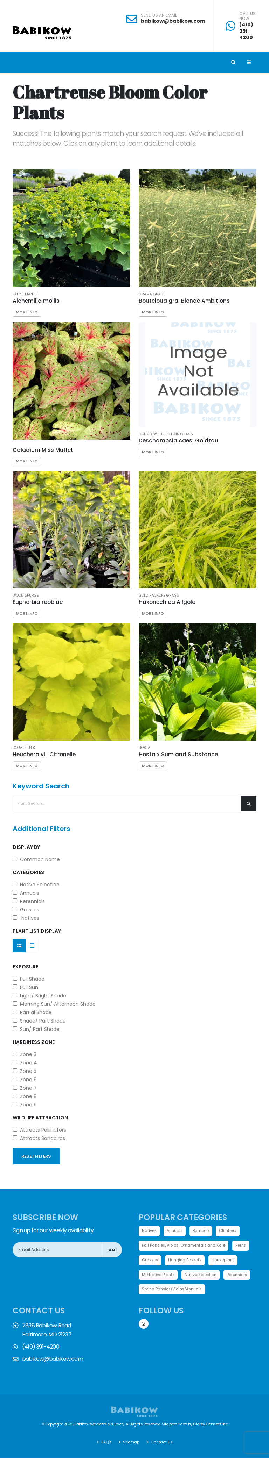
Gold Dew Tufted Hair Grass (166, 434)
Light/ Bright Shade (39, 995)
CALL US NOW (247, 16)
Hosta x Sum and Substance (178, 754)
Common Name (36, 859)
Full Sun (25, 987)
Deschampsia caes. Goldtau (178, 440)
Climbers (230, 1231)
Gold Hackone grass (159, 595)
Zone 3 (24, 1054)
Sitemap (130, 1442)
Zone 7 (25, 1087)
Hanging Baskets (186, 1260)
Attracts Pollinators (39, 1129)
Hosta (144, 748)
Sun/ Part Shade (36, 1029)
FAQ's (105, 1442)
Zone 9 (25, 1104)
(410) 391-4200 (246, 31)
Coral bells (24, 748)
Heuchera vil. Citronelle (44, 754)
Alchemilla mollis (36, 300)
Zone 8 (25, 1096)
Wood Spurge (26, 595)
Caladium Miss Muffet (43, 450)
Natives (26, 918)
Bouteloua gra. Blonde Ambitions (184, 300)
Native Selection (36, 884)
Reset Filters (36, 1156)
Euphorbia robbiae (38, 602)
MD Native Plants (158, 1275)
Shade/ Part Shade (39, 1020)
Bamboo (203, 1231)
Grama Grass (152, 294)
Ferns (244, 1245)
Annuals (26, 892)
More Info (27, 312)
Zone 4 (25, 1062)
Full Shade (28, 978)
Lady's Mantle (25, 294)
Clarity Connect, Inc (210, 1425)
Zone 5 (24, 1071)
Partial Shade (32, 1012)
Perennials (29, 901)
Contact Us (161, 1442)
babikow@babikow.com (173, 20)
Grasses (26, 909)
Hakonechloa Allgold (167, 602)
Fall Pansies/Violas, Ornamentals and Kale (185, 1245)
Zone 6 (25, 1079)
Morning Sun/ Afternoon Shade (54, 1004)
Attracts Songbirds (39, 1138)
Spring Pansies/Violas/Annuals (174, 1290)
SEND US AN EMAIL (159, 15)
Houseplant (225, 1260)
